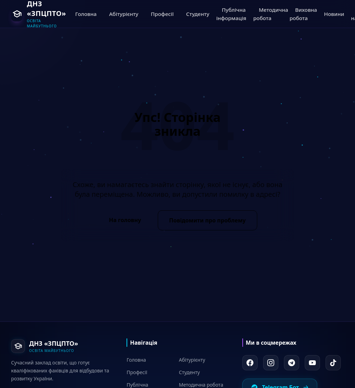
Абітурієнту (192, 359)
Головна (136, 359)
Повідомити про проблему (207, 220)
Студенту (189, 372)
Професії (137, 372)
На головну (125, 220)
